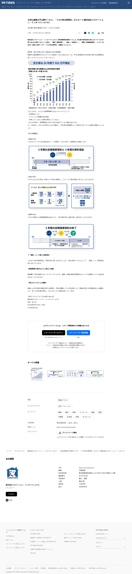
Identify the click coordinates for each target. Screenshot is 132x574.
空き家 (69, 417)
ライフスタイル (68, 7)
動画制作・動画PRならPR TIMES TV (40, 538)
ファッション (56, 7)
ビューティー (44, 7)
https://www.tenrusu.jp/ (86, 467)
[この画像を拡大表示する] (37, 374)
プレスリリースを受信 (98, 3)
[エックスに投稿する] (85, 33)
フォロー (11, 494)
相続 (93, 412)
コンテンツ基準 (33, 568)
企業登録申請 (113, 3)
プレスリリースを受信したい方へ (15, 544)
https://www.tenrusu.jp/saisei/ (66, 427)
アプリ (28, 7)
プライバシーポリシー (20, 568)
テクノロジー (10, 7)
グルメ (85, 7)
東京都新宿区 (61, 423)
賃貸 (100, 412)
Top (3, 7)
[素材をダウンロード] (99, 33)
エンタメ (35, 7)
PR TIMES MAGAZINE (36, 545)
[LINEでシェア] (93, 33)
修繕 (60, 412)
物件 (67, 412)
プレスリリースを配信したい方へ (15, 548)
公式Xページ (99, 542)
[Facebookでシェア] (89, 33)
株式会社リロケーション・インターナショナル (42, 451)
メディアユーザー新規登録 (78, 333)
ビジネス (78, 7)
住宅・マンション (64, 406)
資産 (74, 412)
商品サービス (63, 400)
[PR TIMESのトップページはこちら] (26, 2)
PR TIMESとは (10, 536)
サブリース (87, 417)
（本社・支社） (72, 423)
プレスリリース (19, 451)
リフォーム (83, 412)
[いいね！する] (79, 33)
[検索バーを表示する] (128, 2)
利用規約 (43, 568)
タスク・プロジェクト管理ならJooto (74, 534)
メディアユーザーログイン (53, 333)
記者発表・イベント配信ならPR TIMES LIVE (43, 541)
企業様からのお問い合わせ (78, 568)
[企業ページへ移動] (12, 473)
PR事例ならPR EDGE (70, 541)
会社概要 (8, 568)
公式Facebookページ (102, 534)
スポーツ (93, 7)
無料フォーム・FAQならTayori (73, 538)
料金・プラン (10, 540)
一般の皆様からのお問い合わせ (97, 568)
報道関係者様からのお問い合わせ (58, 568)
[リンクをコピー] (102, 33)
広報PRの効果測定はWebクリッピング (41, 549)
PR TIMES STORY (35, 534)
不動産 (60, 417)
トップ (9, 451)
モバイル (21, 7)
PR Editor (33, 553)
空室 (77, 417)
